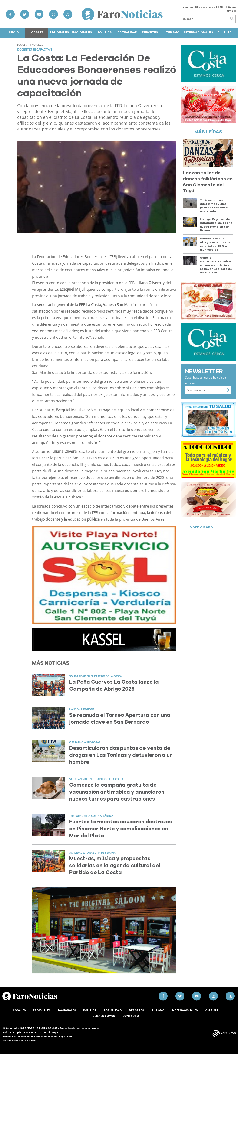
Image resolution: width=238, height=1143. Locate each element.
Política (104, 32)
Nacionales (82, 32)
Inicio (14, 32)
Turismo (172, 32)
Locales (36, 32)
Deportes (150, 32)
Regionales (59, 32)
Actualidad (127, 32)
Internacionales (198, 32)
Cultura (224, 32)
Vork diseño (201, 527)
